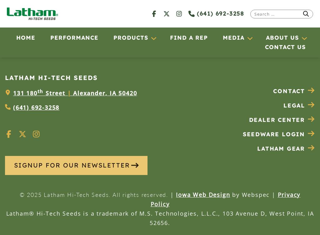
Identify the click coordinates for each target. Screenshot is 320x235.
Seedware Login (279, 134)
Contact (294, 91)
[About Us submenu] (304, 38)
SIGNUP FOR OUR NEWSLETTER (76, 165)
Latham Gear (281, 148)
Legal (299, 105)
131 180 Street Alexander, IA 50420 (75, 93)
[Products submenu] (153, 38)
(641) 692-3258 (216, 13)
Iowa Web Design (203, 194)
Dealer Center (282, 119)
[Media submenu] (249, 38)
